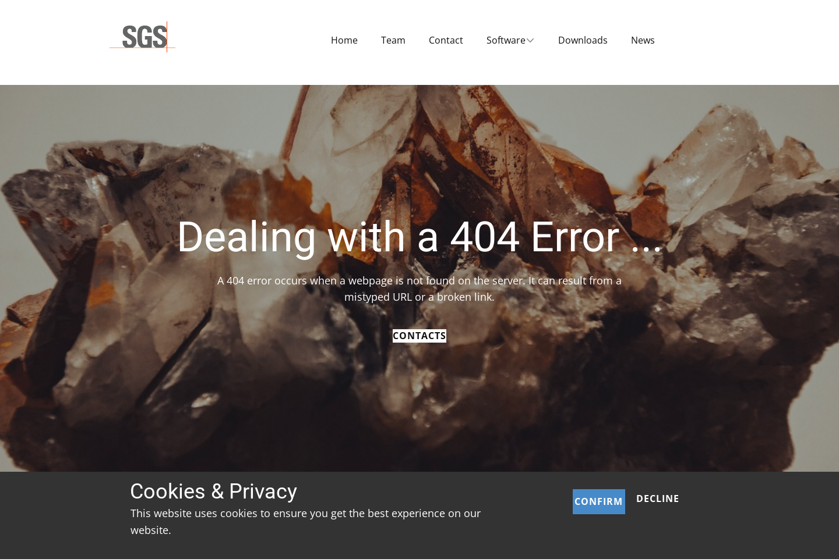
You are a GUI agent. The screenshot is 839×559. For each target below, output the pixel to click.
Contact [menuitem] (446, 40)
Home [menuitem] (344, 40)
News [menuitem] (643, 40)
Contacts (419, 335)
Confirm (598, 501)
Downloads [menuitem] (583, 40)
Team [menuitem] (393, 40)
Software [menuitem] (506, 40)
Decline (657, 498)
